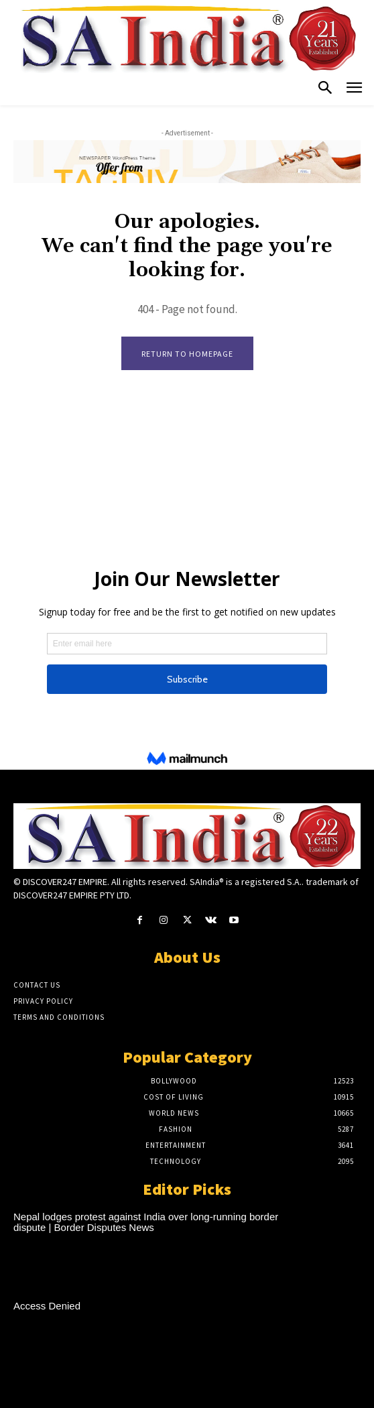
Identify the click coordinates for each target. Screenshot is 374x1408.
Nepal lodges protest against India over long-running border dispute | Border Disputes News (145, 1222)
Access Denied (46, 1305)
